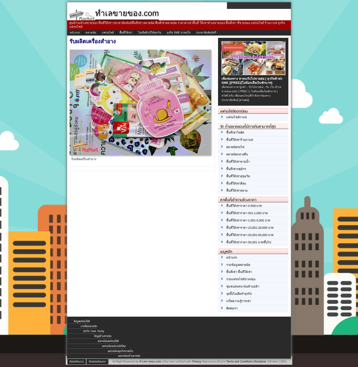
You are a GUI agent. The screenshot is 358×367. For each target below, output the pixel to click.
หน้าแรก (75, 32)
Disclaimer (259, 361)
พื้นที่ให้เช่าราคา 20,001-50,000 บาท (250, 235)
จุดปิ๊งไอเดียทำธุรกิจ (239, 293)
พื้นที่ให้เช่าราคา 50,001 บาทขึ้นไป (248, 242)
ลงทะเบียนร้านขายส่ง (129, 356)
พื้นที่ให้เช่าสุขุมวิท (238, 176)
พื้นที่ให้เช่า (125, 32)
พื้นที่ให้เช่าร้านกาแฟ (239, 139)
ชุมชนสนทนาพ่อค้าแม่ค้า (242, 286)
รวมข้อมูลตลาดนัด (238, 265)
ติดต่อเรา (232, 308)
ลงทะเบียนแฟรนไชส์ (108, 341)
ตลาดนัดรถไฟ (235, 147)
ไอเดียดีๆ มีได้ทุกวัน (149, 32)
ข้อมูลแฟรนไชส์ (82, 321)
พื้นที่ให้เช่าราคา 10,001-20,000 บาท (250, 227)
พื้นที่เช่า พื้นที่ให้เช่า (239, 272)
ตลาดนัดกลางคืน (237, 154)
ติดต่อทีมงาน (77, 361)
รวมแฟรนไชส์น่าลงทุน (240, 279)
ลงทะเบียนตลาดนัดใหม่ (114, 346)
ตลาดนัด (91, 32)
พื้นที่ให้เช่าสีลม (236, 183)
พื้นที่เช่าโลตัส (235, 132)
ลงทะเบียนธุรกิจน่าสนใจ (120, 351)
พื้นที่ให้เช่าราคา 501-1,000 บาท (247, 213)
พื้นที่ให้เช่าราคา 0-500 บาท (244, 206)
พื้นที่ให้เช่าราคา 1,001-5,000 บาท (248, 220)
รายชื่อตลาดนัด (89, 326)
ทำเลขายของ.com (150, 361)
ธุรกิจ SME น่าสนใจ (178, 32)
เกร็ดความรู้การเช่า (238, 301)
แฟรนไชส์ (108, 32)
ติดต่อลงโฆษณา (97, 361)
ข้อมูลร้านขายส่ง (102, 336)
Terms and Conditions (239, 361)
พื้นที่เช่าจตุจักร (236, 169)
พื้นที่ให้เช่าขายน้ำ (238, 161)
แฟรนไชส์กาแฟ (236, 117)
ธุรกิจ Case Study (93, 331)
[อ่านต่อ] (244, 100)
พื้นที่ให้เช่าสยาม (237, 190)
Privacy (196, 361)
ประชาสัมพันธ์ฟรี (206, 32)
